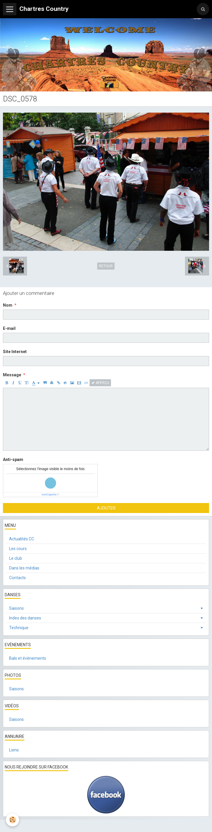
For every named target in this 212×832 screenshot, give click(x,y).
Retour (106, 266)
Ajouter (106, 508)
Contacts (17, 577)
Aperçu (100, 383)
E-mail (9, 328)
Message (12, 374)
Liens (14, 750)
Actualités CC (21, 539)
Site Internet (15, 351)
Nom (7, 305)
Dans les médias (24, 568)
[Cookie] (12, 819)
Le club (15, 558)
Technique (18, 627)
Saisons (16, 608)
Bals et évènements (27, 658)
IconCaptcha (49, 494)
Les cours (18, 548)
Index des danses (25, 618)
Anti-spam (13, 459)
